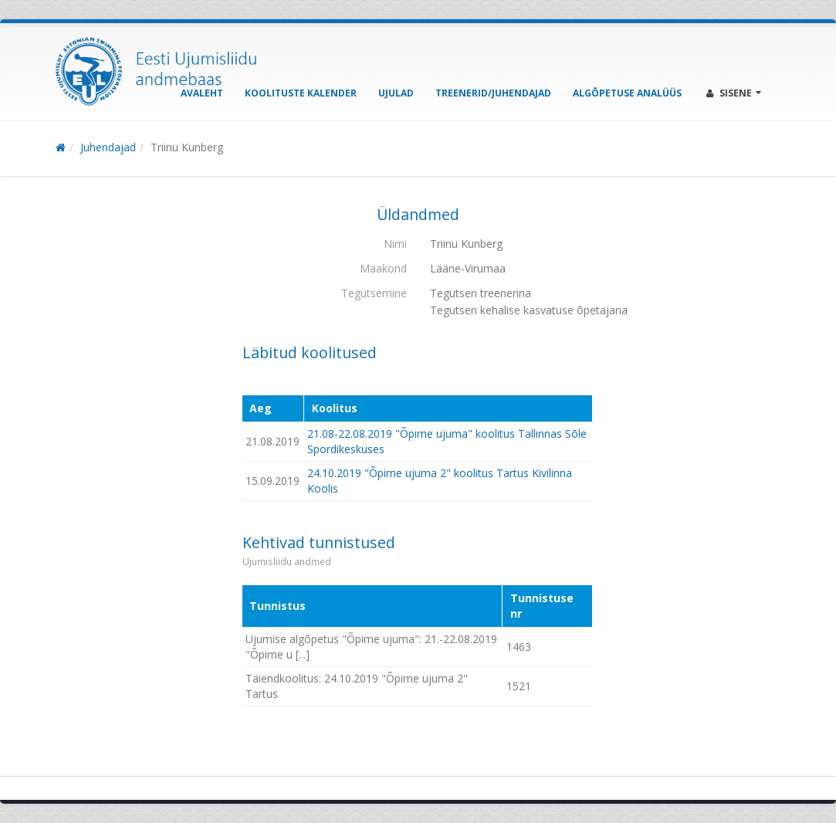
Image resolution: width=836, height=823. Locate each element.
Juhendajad (108, 147)
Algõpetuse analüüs (627, 93)
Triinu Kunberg (187, 147)
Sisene (733, 93)
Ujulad (396, 93)
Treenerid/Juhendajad (493, 93)
